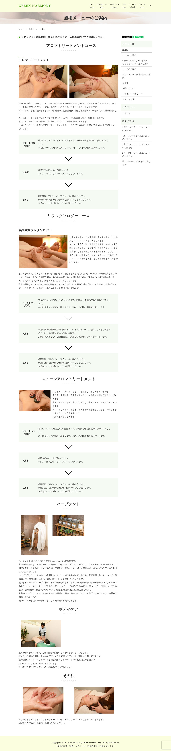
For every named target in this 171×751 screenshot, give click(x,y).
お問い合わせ (128, 88)
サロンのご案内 (129, 55)
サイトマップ (128, 99)
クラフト (142, 6)
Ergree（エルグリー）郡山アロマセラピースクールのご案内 (136, 62)
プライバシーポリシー (132, 94)
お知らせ (126, 113)
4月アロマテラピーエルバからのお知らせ (135, 137)
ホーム (91, 6)
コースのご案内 (129, 69)
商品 (124, 6)
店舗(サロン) (101, 6)
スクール (132, 6)
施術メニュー (114, 6)
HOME (21, 29)
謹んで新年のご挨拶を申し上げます (136, 163)
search (150, 6)
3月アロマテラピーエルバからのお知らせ (135, 146)
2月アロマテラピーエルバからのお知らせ (135, 154)
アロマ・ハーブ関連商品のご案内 (136, 76)
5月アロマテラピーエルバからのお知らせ (135, 129)
